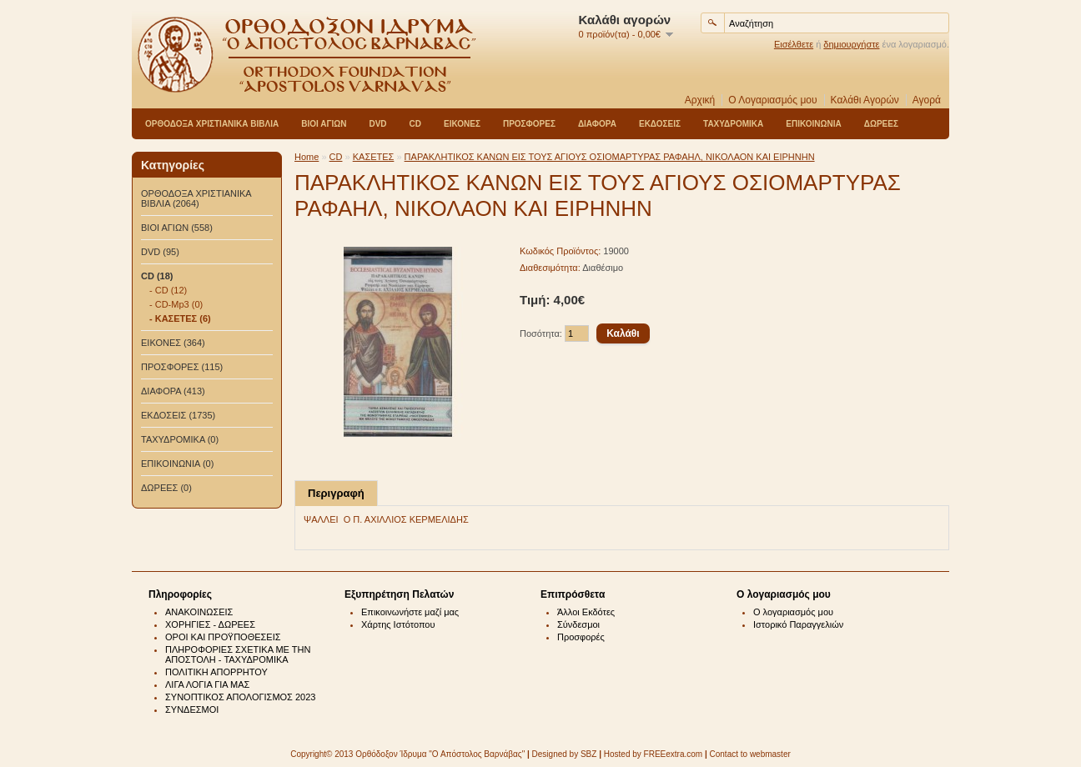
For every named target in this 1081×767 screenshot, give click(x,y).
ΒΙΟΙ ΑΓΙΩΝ (323, 123)
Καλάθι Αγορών (865, 100)
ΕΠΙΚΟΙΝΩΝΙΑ (813, 123)
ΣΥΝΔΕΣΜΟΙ (192, 709)
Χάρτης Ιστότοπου (398, 624)
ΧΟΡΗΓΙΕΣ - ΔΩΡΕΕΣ (210, 624)
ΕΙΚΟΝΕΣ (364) (173, 343)
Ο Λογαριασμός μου (772, 100)
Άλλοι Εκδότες (586, 612)
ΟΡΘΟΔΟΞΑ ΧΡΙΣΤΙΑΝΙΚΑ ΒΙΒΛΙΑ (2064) (196, 198)
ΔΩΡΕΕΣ (881, 123)
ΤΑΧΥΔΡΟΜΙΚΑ (733, 123)
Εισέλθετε (793, 44)
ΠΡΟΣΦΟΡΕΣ (529, 123)
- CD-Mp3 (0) (176, 304)
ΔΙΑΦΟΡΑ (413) (173, 391)
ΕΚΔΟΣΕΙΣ (660, 123)
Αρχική (700, 100)
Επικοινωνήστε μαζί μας (410, 612)
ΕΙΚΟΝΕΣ (462, 123)
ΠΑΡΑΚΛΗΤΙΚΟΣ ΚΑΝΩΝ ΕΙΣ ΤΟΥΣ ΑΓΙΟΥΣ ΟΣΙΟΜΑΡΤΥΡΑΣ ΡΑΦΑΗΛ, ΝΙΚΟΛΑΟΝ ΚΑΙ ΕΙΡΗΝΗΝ (610, 157)
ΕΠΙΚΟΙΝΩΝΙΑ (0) (177, 464)
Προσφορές (581, 637)
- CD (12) (168, 290)
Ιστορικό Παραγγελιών (798, 624)
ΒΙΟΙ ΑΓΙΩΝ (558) (177, 228)
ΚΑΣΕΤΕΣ (374, 157)
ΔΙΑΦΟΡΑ (597, 123)
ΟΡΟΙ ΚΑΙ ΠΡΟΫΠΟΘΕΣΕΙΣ (223, 637)
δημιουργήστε (851, 44)
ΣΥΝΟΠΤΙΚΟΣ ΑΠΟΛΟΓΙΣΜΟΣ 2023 (240, 697)
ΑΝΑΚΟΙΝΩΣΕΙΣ (199, 612)
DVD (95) (160, 252)
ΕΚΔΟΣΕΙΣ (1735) (178, 415)
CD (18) (157, 276)
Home (306, 157)
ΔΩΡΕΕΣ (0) (166, 488)
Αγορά (927, 100)
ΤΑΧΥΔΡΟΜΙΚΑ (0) (180, 439)
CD (415, 123)
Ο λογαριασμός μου (793, 612)
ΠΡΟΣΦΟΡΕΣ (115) (182, 367)
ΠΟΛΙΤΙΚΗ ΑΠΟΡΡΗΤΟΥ (216, 672)
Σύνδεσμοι (578, 624)
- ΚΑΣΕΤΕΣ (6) (180, 318)
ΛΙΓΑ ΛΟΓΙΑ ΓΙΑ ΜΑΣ (207, 684)
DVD (377, 123)
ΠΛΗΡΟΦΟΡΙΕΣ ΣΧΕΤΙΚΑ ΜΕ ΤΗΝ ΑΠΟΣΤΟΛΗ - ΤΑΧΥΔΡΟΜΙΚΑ (237, 654)
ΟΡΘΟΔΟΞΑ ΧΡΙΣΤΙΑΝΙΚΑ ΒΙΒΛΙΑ (212, 123)
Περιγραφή (336, 493)
